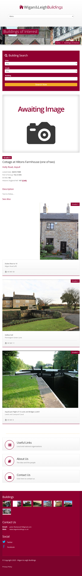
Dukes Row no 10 (11, 264)
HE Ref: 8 (10, 420)
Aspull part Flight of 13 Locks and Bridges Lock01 (22, 412)
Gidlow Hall (9, 335)
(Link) (24, 180)
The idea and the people (26, 462)
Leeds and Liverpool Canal (14, 414)
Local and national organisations (29, 446)
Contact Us (23, 475)
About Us (22, 459)
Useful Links (24, 443)
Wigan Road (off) (11, 266)
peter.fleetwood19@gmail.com (20, 527)
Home (58, 43)
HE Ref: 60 (11, 272)
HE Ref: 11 (11, 343)
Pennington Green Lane (13, 337)
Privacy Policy (7, 567)
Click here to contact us (26, 478)
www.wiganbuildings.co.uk (18, 529)
